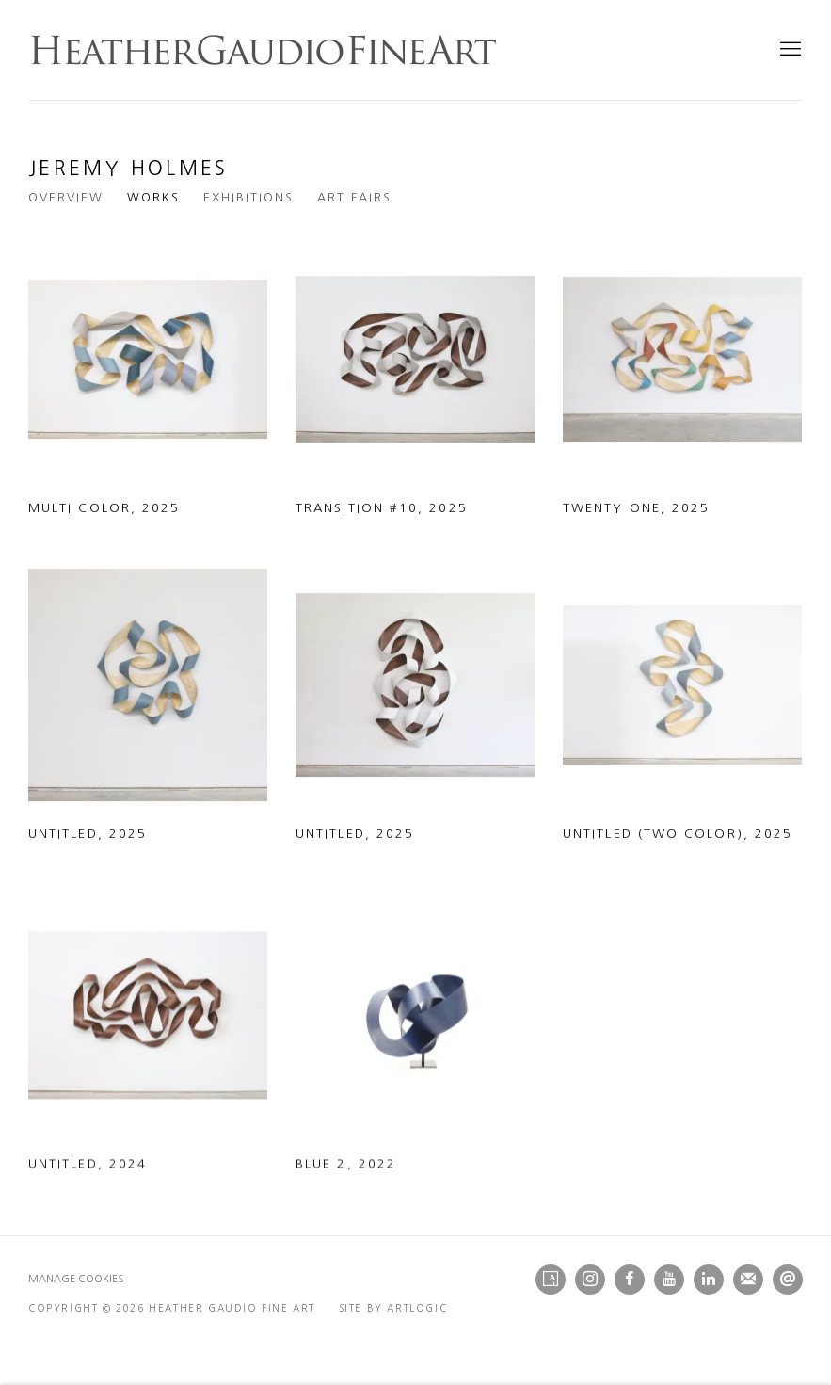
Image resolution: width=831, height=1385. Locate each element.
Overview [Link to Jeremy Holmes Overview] (66, 197)
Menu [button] (789, 50)
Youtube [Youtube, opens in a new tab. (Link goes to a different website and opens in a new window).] (669, 1279)
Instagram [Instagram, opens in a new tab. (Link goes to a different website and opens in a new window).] (590, 1279)
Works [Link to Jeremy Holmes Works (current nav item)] (153, 197)
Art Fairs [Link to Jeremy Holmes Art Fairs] (354, 197)
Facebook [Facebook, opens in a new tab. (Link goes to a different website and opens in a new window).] (630, 1279)
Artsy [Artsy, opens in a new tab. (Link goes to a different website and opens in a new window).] (550, 1279)
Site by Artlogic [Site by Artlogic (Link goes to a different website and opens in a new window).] (393, 1308)
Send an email (788, 1279)
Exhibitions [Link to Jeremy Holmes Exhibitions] (248, 197)
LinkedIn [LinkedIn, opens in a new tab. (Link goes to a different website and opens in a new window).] (709, 1279)
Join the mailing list (748, 1279)
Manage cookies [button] (76, 1279)
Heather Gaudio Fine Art (263, 49)
